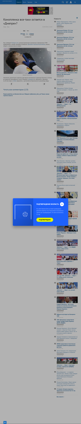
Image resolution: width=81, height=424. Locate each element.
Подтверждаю (45, 220)
